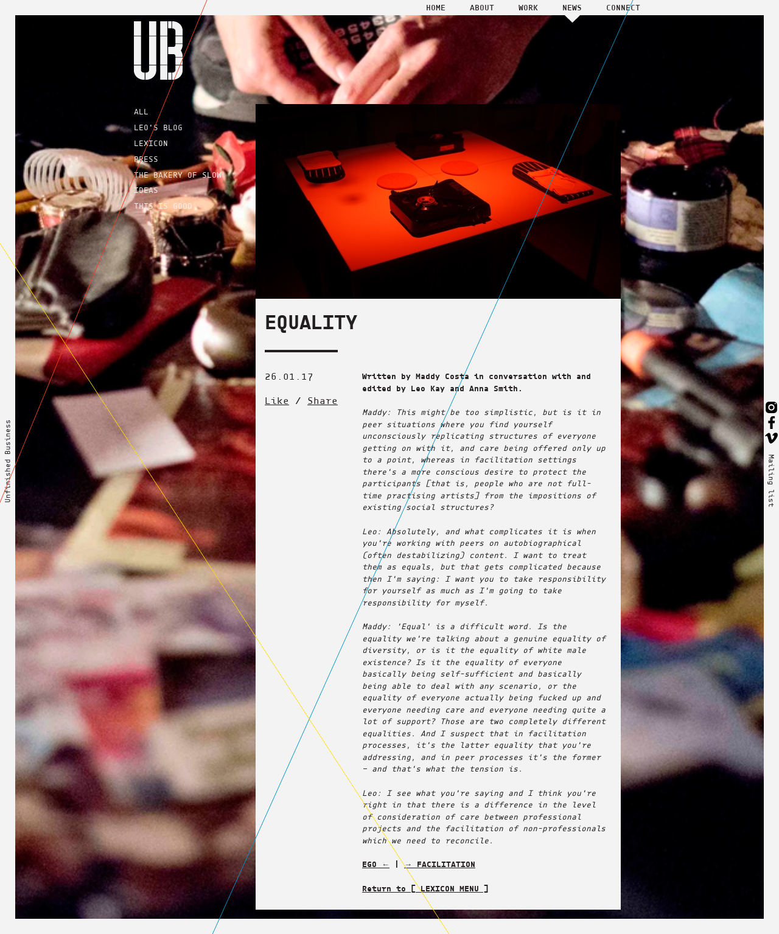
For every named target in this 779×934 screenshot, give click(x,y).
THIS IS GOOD (163, 206)
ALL (141, 112)
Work (528, 7)
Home (435, 7)
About (482, 7)
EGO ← (376, 864)
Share (322, 401)
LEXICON (151, 143)
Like (277, 401)
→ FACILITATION (439, 864)
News (572, 7)
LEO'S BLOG (158, 127)
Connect (623, 7)
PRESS (146, 159)
